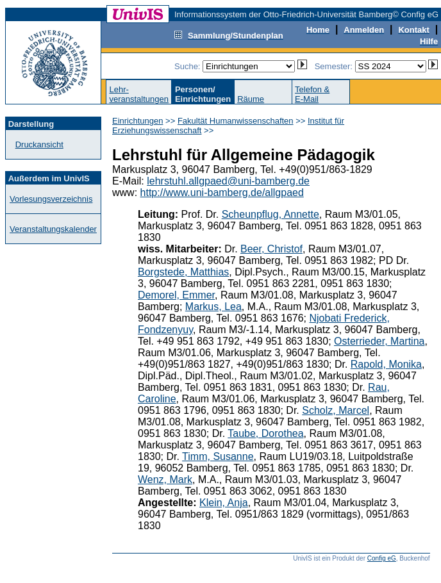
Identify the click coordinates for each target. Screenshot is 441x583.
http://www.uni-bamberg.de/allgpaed (222, 192)
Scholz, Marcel (335, 410)
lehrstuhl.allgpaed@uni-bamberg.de (228, 181)
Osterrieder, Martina (379, 341)
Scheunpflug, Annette (270, 214)
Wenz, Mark (165, 479)
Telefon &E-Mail (312, 94)
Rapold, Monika (386, 364)
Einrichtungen (137, 121)
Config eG (381, 558)
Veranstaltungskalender (53, 229)
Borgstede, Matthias (183, 272)
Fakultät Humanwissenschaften (236, 121)
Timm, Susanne (217, 456)
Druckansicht (39, 144)
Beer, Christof (271, 248)
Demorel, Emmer (176, 295)
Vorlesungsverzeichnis (51, 199)
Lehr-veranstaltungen (139, 94)
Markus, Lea (213, 306)
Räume (250, 99)
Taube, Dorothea (265, 433)
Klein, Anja (223, 502)
